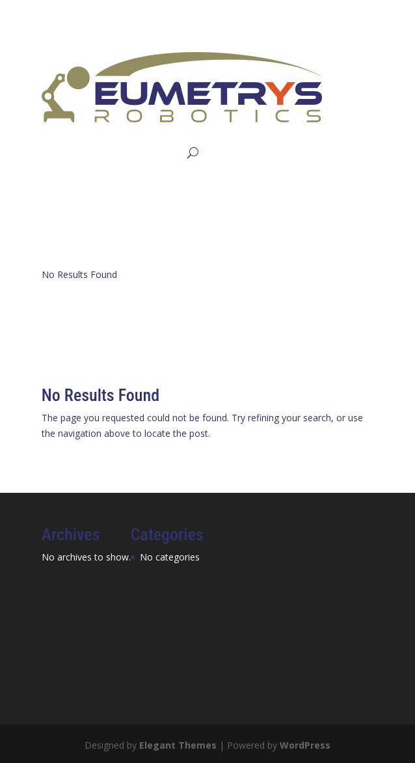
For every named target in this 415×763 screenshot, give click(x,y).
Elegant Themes (178, 745)
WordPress (305, 745)
